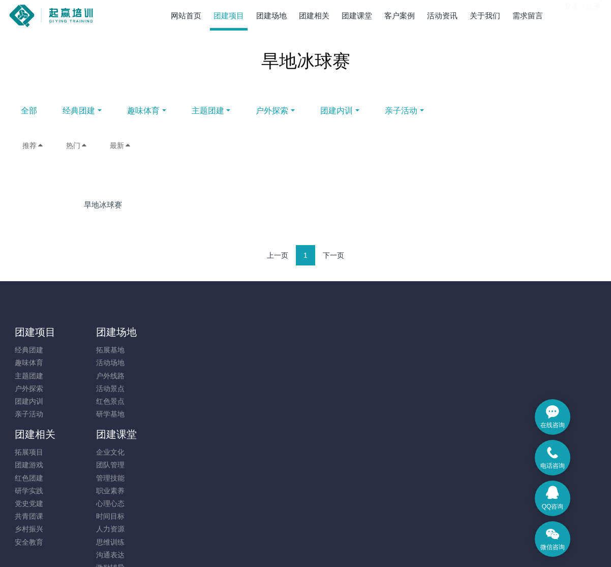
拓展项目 (178, 350)
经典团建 (162, 110)
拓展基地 (103, 350)
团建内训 (420, 110)
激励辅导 (252, 465)
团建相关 (184, 332)
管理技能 (252, 376)
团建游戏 (178, 363)
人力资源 (252, 427)
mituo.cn (366, 545)
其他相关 (252, 491)
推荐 (33, 145)
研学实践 (178, 388)
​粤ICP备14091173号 (305, 532)
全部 (112, 110)
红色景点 (103, 401)
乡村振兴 (178, 427)
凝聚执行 (252, 478)
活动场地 (103, 363)
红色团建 (178, 376)
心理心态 (252, 401)
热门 (76, 145)
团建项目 (35, 332)
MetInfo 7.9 (289, 545)
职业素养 (252, 388)
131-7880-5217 (502, 355)
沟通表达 (252, 453)
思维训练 (252, 440)
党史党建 (178, 401)
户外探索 (355, 110)
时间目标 (252, 414)
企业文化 (252, 350)
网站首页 (186, 15)
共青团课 (178, 414)
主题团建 (290, 110)
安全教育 (178, 440)
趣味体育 (226, 110)
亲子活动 (484, 110)
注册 (593, 15)
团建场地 (109, 332)
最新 (120, 145)
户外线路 (103, 376)
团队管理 (252, 363)
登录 (571, 15)
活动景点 (103, 388)
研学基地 (103, 414)
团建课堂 (258, 332)
